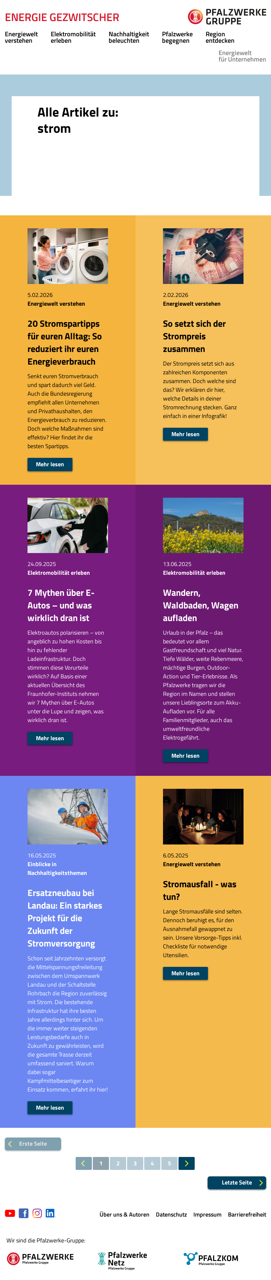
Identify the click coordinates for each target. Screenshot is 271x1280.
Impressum (207, 1214)
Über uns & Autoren (124, 1214)
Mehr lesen (50, 464)
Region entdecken (220, 37)
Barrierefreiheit (247, 1214)
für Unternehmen (242, 56)
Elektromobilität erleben (73, 37)
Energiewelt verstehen (21, 37)
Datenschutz (171, 1214)
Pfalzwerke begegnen (177, 37)
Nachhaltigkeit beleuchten (129, 37)
